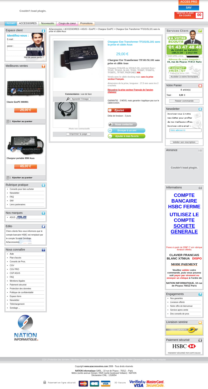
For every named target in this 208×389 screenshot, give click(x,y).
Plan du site (121, 360)
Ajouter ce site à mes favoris (101, 360)
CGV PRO (14, 269)
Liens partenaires (17, 204)
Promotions (86, 23)
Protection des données (20, 288)
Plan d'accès (15, 258)
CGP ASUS (15, 273)
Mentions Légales (79, 360)
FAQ (12, 197)
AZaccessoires (55, 29)
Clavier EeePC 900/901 (17, 102)
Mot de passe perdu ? (34, 57)
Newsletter (14, 193)
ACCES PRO (188, 1)
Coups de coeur (67, 23)
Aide (12, 254)
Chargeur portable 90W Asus (21, 158)
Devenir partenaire (142, 360)
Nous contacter (159, 360)
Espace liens (15, 296)
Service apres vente (179, 310)
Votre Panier (174, 85)
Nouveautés (47, 23)
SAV (189, 7)
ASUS (12, 217)
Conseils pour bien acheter (22, 189)
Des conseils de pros (179, 314)
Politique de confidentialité (21, 292)
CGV (12, 265)
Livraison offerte (177, 302)
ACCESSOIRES (28, 23)
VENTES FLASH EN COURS (185, 14)
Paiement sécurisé (18, 285)
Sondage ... (15, 308)
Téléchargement (17, 304)
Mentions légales (17, 281)
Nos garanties (176, 298)
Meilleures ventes (17, 65)
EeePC (92, 29)
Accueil (11, 23)
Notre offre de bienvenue (181, 306)
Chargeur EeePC (105, 29)
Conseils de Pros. (18, 261)
